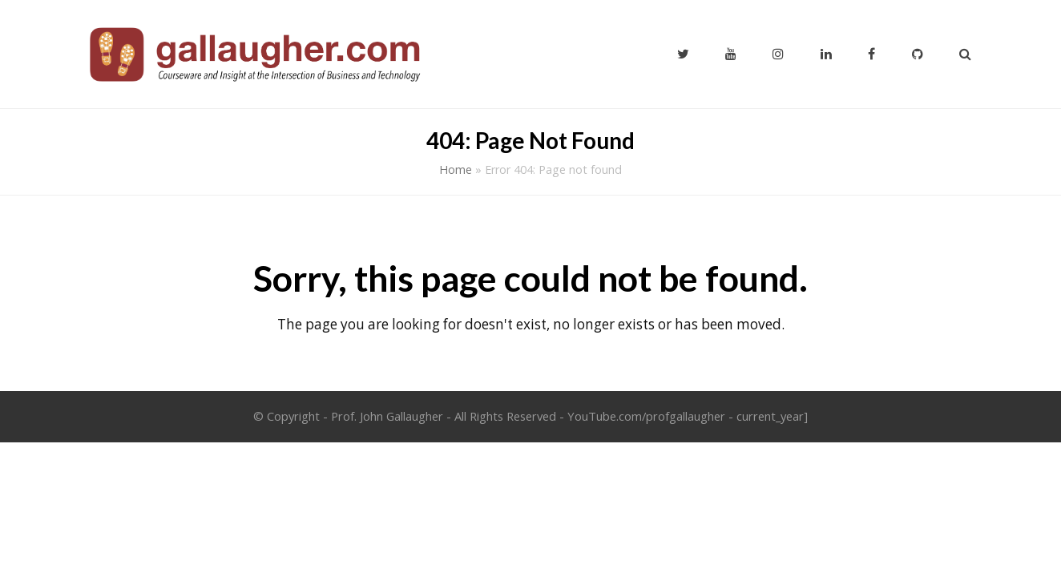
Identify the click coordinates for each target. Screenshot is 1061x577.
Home (455, 169)
